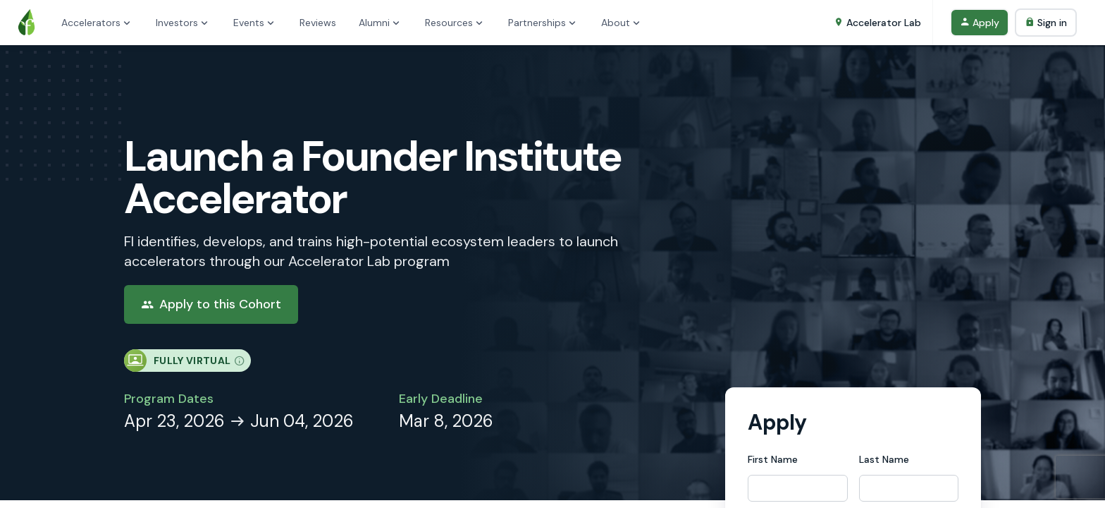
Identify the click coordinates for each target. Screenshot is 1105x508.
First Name (773, 459)
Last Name (884, 459)
